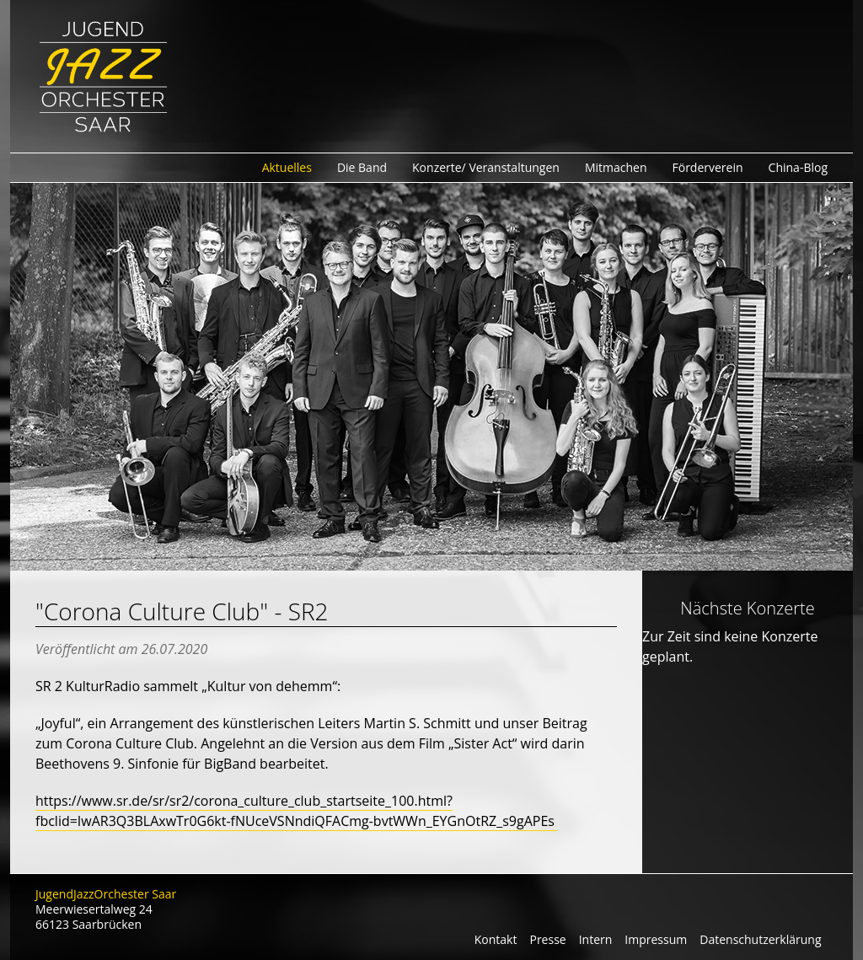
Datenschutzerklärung (760, 939)
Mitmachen (616, 167)
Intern (596, 939)
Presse (547, 939)
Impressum (655, 939)
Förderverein (708, 167)
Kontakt (495, 939)
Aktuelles (287, 167)
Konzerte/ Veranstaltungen (486, 167)
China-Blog (798, 167)
